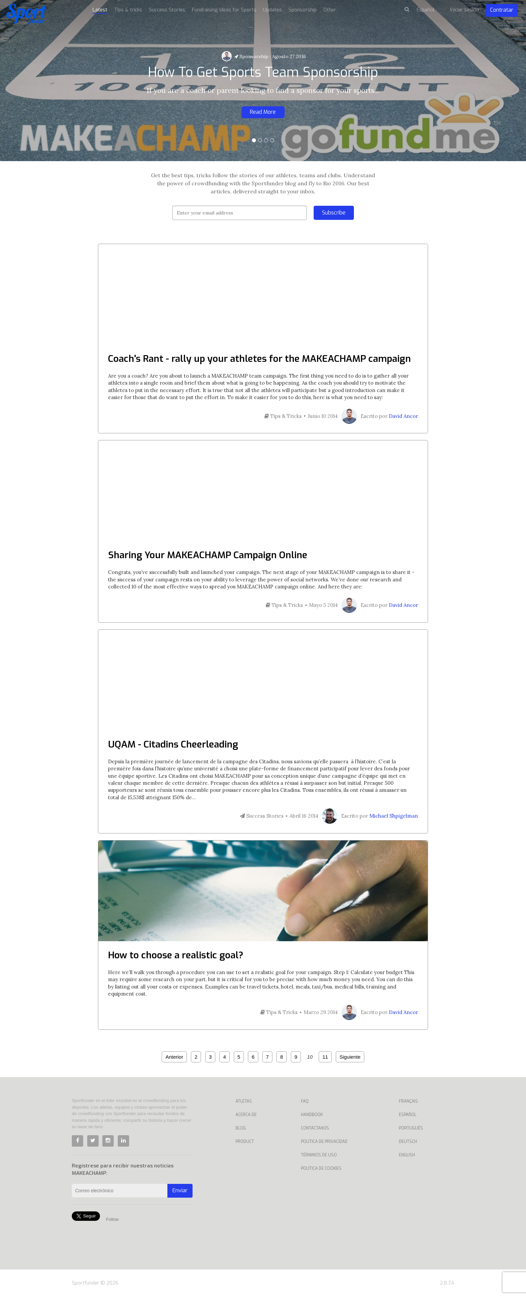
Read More (263, 111)
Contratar (501, 9)
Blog (240, 1128)
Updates (272, 9)
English (407, 1155)
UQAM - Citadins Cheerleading (173, 744)
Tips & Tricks (283, 416)
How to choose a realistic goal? (175, 955)
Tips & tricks (128, 9)
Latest (100, 9)
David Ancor (403, 416)
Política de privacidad (324, 1141)
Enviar (180, 1190)
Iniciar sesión (464, 9)
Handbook (312, 1114)
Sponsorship (251, 56)
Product (244, 1141)
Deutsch (408, 1141)
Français (408, 1101)
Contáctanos (315, 1128)
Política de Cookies (321, 1168)
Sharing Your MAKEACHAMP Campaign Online (207, 555)
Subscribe (334, 212)
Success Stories (167, 9)
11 (325, 1057)
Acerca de (246, 1114)
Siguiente (350, 1057)
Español (407, 1114)
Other (329, 9)
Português (411, 1128)
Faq (305, 1101)
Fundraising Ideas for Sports (224, 9)
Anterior (174, 1057)
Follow (112, 1219)
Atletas (243, 1101)
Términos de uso (319, 1155)
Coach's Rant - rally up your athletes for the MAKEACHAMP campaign (259, 358)
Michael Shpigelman (393, 816)
